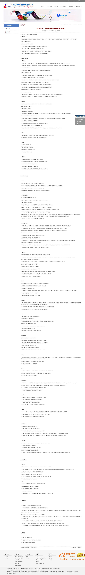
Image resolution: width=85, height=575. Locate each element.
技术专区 (7, 32)
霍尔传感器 (14, 571)
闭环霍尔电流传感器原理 (40, 558)
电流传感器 (38, 561)
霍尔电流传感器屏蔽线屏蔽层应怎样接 (29, 547)
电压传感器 (17, 563)
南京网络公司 (42, 570)
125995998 (80, 119)
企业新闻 (7, 28)
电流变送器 (17, 559)
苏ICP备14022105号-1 (11, 573)
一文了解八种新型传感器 (75, 547)
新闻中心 (64, 6)
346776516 (80, 121)
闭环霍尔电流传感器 (19, 558)
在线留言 (50, 559)
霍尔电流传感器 (39, 559)
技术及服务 (38, 556)
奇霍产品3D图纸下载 (40, 563)
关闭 (84, 116)
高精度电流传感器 (74, 571)
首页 (42, 6)
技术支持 (71, 6)
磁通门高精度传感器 (19, 561)
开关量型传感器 (18, 565)
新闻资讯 (74, 25)
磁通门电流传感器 (19, 571)
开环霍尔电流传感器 (19, 556)
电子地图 (50, 558)
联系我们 (79, 0)
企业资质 (6, 558)
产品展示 (57, 6)
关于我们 (49, 6)
